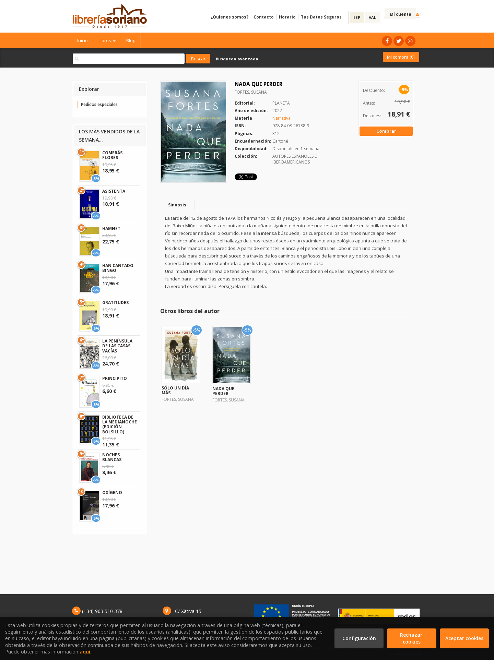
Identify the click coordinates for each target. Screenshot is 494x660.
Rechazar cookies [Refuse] (412, 638)
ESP (356, 17)
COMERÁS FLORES (112, 155)
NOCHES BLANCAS (111, 457)
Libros (107, 40)
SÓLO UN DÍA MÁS (175, 390)
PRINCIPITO (114, 378)
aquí (85, 651)
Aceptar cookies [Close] (464, 638)
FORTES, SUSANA (251, 92)
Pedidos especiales (99, 104)
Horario (287, 17)
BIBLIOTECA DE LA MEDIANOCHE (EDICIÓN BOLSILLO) (119, 424)
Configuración (359, 638)
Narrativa (281, 118)
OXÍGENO (112, 492)
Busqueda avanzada (237, 59)
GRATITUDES (115, 302)
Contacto (264, 17)
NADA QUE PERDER (223, 391)
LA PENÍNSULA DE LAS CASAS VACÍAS (117, 346)
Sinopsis (177, 205)
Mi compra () (400, 57)
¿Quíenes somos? (229, 17)
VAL (372, 17)
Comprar (386, 131)
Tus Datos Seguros (321, 17)
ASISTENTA (113, 191)
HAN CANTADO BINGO (117, 268)
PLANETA (281, 103)
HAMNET (111, 228)
